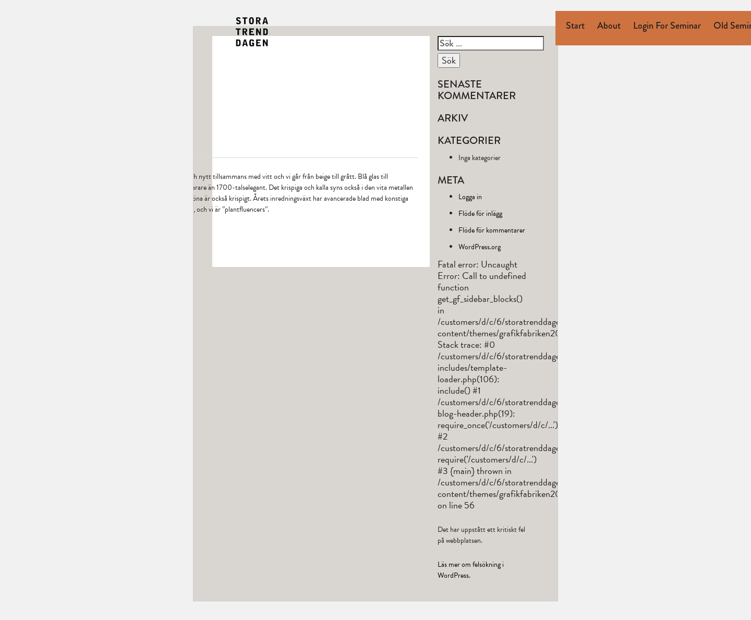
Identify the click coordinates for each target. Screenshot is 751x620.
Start (575, 25)
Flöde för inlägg (480, 213)
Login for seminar (667, 25)
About (609, 25)
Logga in (470, 196)
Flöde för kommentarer (491, 230)
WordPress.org (479, 246)
